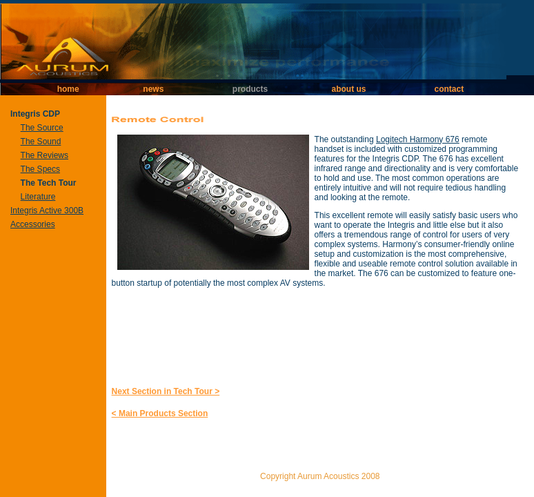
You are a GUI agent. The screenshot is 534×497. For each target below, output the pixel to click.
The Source (42, 128)
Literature (38, 197)
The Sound (41, 141)
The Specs (40, 169)
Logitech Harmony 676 (417, 139)
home (68, 89)
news (153, 89)
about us (348, 89)
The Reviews (44, 155)
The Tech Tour (49, 183)
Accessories (32, 224)
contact (449, 89)
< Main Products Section (160, 413)
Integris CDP (35, 114)
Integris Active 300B (46, 210)
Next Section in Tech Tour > (166, 391)
